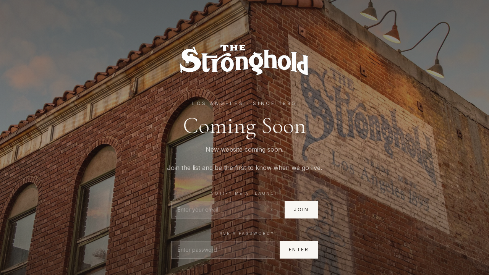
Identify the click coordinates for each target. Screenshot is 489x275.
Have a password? (244, 233)
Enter (299, 249)
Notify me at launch (244, 193)
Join (301, 209)
